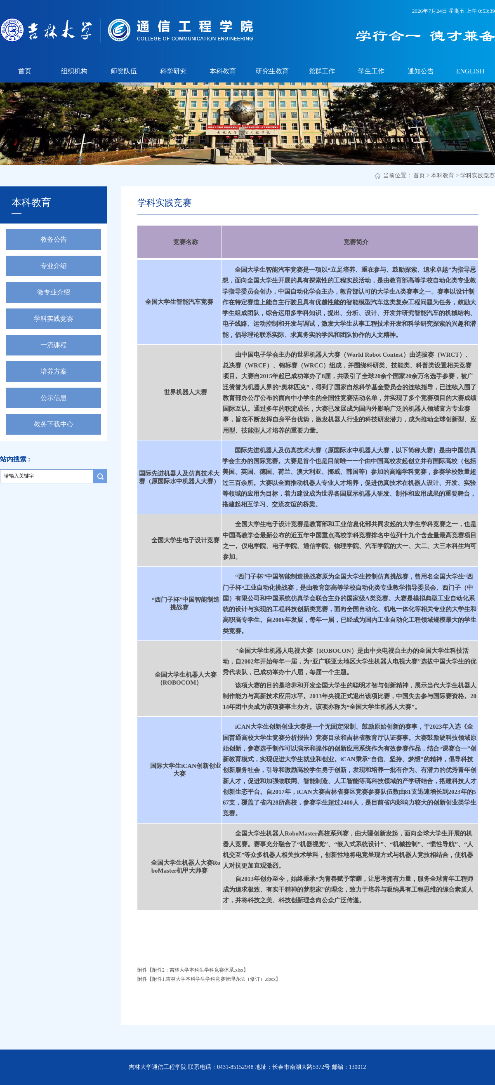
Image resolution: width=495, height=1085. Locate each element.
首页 (24, 71)
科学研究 (173, 71)
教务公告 (53, 239)
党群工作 (322, 71)
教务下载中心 (53, 424)
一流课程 (53, 344)
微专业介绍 (53, 292)
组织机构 (74, 71)
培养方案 (53, 371)
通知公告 (421, 71)
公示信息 (53, 397)
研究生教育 (272, 71)
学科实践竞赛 (477, 175)
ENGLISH (470, 71)
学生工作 (371, 71)
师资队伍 (124, 71)
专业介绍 (53, 265)
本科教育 (223, 71)
